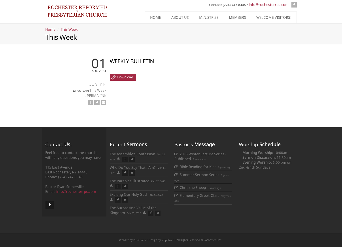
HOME (155, 17)
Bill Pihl (100, 84)
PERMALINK (96, 95)
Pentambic (139, 240)
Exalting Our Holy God (128, 194)
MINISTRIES (209, 17)
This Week (69, 29)
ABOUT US (180, 17)
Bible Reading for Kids (195, 166)
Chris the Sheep (190, 187)
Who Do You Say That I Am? (133, 167)
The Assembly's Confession (132, 154)
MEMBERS (237, 17)
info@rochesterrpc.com (269, 4)
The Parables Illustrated (129, 181)
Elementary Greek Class (196, 195)
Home (50, 29)
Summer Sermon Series (196, 174)
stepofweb (167, 240)
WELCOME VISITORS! (273, 17)
